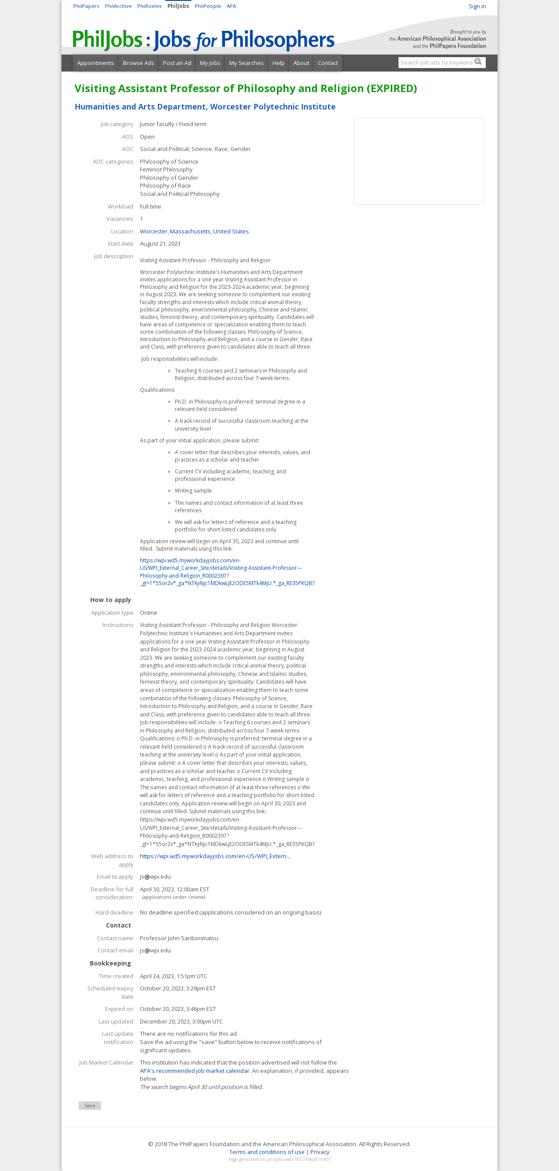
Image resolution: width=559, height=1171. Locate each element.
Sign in (477, 6)
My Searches (246, 63)
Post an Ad (177, 63)
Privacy (320, 1152)
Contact (328, 63)
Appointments (95, 63)
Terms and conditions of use (267, 1152)
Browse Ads (138, 63)
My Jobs (210, 63)
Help (279, 63)
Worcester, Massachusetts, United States (194, 231)
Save (90, 1105)
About (301, 63)
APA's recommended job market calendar (194, 1071)
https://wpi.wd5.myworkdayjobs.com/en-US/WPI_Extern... (215, 856)
